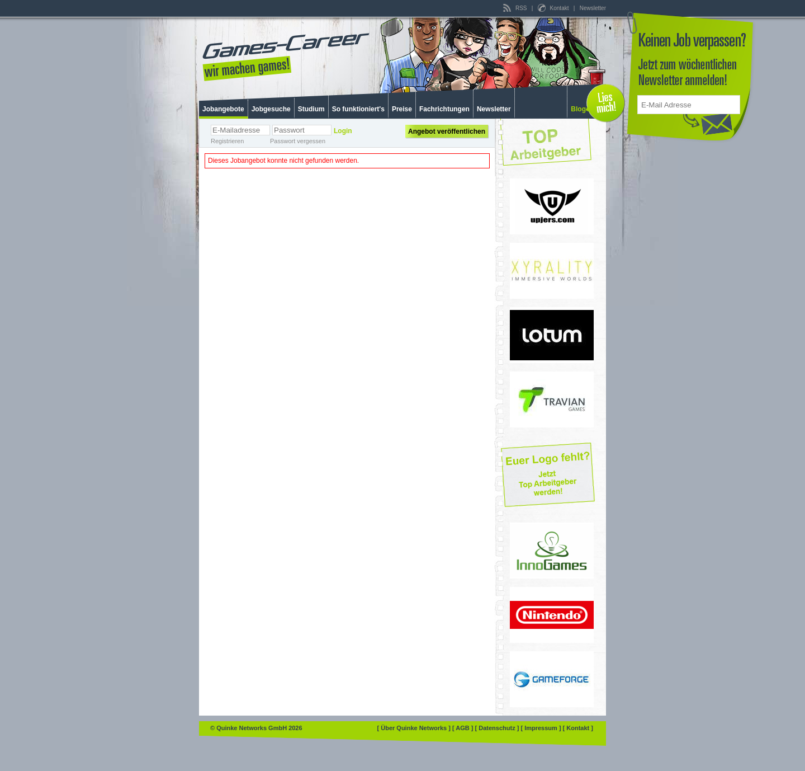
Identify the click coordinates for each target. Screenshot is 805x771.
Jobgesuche (271, 109)
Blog (578, 109)
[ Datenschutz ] (498, 728)
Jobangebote (223, 109)
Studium (311, 109)
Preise (402, 109)
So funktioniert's (358, 109)
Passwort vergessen (297, 141)
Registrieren (227, 141)
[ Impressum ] (541, 728)
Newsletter (593, 8)
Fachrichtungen (444, 109)
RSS (515, 8)
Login (343, 131)
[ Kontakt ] (578, 728)
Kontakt (554, 8)
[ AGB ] (463, 728)
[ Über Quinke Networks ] (414, 728)
